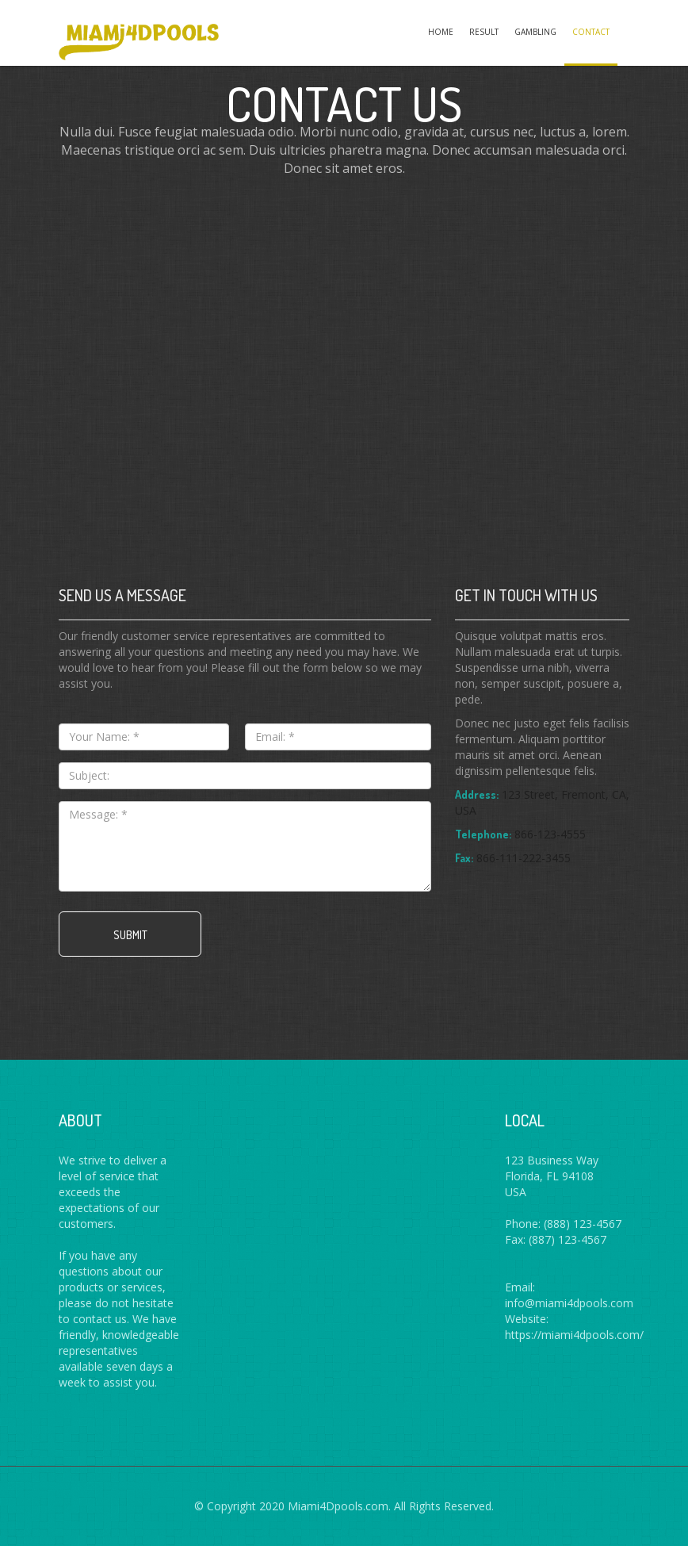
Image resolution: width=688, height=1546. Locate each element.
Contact (591, 31)
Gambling (535, 31)
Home (440, 31)
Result (484, 31)
